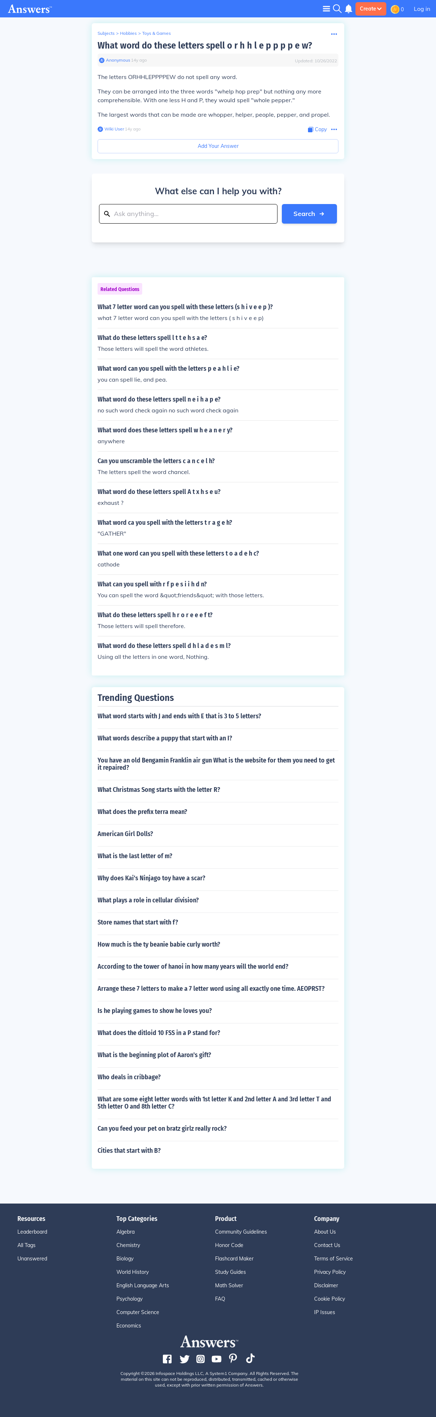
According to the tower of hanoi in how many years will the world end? (193, 967)
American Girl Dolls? (125, 834)
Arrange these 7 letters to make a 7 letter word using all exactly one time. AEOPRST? (211, 989)
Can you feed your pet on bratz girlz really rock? (162, 1129)
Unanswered (32, 1258)
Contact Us (327, 1245)
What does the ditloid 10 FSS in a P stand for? (159, 1033)
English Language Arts (142, 1285)
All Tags (26, 1245)
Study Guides (230, 1272)
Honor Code (229, 1245)
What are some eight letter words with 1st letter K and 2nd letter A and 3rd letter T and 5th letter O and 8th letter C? (214, 1102)
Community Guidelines (241, 1232)
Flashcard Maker (234, 1258)
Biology (124, 1258)
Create (371, 8)
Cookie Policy (329, 1299)
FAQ (220, 1299)
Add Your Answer (218, 146)
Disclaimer (326, 1285)
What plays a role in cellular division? (148, 900)
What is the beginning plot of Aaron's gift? (154, 1055)
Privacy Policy (330, 1272)
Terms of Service (333, 1258)
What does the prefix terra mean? (142, 812)
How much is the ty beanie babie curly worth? (159, 944)
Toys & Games (156, 33)
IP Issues (324, 1312)
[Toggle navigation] (326, 8)
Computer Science (137, 1312)
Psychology (129, 1299)
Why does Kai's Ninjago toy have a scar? (151, 878)
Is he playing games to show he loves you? (155, 1011)
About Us (325, 1232)
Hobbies (128, 33)
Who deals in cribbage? (129, 1077)
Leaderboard (32, 1232)
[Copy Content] (317, 129)
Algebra (125, 1232)
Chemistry (128, 1245)
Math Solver (229, 1285)
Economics (128, 1325)
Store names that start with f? (138, 922)
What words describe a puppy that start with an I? (165, 738)
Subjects (106, 33)
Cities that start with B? (129, 1151)
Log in (422, 8)
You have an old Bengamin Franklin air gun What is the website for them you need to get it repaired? (216, 764)
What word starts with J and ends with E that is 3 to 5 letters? (179, 716)
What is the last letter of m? (135, 856)
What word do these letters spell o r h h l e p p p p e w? (205, 45)
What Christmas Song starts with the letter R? (159, 790)
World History (132, 1272)
